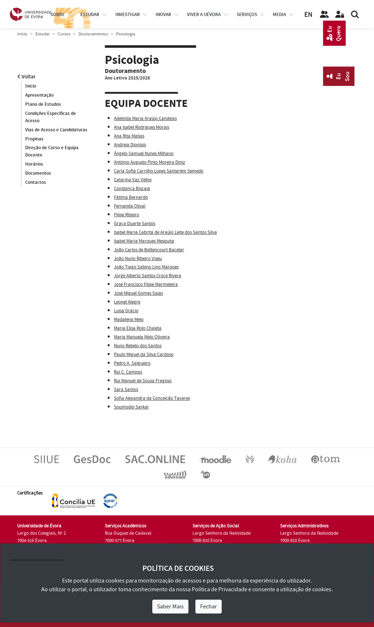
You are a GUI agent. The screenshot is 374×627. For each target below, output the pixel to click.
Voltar (26, 76)
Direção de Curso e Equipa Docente (52, 152)
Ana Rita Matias (129, 136)
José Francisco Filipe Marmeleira (146, 284)
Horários (34, 164)
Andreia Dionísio (130, 145)
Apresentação (39, 95)
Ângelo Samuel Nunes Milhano (143, 153)
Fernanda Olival (129, 206)
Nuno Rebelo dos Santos (137, 345)
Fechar (208, 606)
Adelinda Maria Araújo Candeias (145, 118)
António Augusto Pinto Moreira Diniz (149, 162)
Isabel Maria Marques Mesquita (144, 241)
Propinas (34, 139)
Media (279, 14)
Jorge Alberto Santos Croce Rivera (147, 275)
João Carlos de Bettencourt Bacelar (149, 250)
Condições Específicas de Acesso (50, 117)
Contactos (35, 182)
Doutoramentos (93, 34)
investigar (127, 14)
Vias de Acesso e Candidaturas (56, 130)
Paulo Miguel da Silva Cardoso (143, 354)
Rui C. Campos (128, 372)
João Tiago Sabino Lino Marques (146, 267)
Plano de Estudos (43, 104)
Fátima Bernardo (131, 197)
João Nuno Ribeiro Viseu (138, 258)
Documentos (38, 173)
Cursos (64, 34)
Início (22, 34)
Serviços (247, 14)
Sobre (57, 14)
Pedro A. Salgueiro (132, 363)
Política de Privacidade (219, 589)
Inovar (163, 14)
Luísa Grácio (126, 310)
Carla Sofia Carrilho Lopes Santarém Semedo (158, 171)
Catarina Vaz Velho (133, 180)
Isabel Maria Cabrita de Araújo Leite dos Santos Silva (165, 232)
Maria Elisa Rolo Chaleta (137, 328)
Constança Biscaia (132, 188)
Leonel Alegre (127, 302)
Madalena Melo (129, 319)
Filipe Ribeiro (126, 215)
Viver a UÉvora (204, 14)
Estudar (42, 34)
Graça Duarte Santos (134, 223)
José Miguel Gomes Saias (138, 293)
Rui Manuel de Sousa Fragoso (143, 381)
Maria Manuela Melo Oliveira (142, 337)
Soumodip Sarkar (131, 407)
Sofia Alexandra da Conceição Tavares (152, 398)
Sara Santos (126, 389)
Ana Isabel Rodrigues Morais (141, 127)
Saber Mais (170, 606)
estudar (89, 14)
